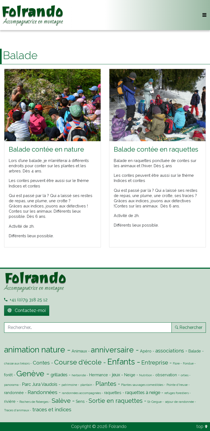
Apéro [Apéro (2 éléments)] (145, 351)
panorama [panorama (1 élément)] (11, 384)
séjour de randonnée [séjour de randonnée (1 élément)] (179, 401)
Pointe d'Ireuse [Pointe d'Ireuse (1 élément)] (177, 384)
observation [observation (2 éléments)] (166, 375)
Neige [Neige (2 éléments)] (129, 375)
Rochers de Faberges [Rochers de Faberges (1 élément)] (33, 401)
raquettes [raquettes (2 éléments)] (112, 392)
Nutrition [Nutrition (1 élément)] (145, 375)
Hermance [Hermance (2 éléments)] (98, 375)
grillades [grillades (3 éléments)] (59, 374)
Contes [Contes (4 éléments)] (41, 363)
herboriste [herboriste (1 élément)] (79, 375)
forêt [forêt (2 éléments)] (8, 375)
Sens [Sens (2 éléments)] (80, 401)
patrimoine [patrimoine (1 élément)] (69, 384)
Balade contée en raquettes (156, 149)
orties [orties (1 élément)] (184, 375)
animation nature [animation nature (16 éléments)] (34, 349)
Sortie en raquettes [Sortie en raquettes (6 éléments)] (115, 400)
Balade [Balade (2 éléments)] (194, 351)
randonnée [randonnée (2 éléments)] (14, 392)
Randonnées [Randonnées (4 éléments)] (42, 392)
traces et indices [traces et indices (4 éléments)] (51, 409)
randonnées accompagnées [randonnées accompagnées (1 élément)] (81, 393)
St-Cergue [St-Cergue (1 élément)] (154, 401)
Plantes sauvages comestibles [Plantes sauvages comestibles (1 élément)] (142, 384)
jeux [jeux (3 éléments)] (116, 374)
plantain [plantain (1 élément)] (86, 384)
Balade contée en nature (46, 149)
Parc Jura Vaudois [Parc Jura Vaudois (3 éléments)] (39, 384)
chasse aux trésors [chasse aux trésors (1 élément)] (17, 363)
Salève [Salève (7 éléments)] (61, 400)
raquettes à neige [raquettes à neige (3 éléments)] (142, 392)
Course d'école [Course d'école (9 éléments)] (77, 362)
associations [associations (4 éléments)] (169, 351)
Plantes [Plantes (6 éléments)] (105, 383)
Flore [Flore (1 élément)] (176, 363)
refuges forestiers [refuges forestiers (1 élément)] (176, 393)
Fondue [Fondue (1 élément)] (188, 363)
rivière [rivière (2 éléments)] (10, 401)
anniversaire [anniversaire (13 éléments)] (112, 349)
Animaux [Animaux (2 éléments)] (79, 351)
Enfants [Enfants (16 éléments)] (121, 361)
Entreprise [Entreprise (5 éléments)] (154, 362)
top (202, 426)
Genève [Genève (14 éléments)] (30, 373)
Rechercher (188, 327)
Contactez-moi (27, 310)
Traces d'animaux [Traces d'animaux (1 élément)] (16, 410)
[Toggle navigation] (204, 15)
